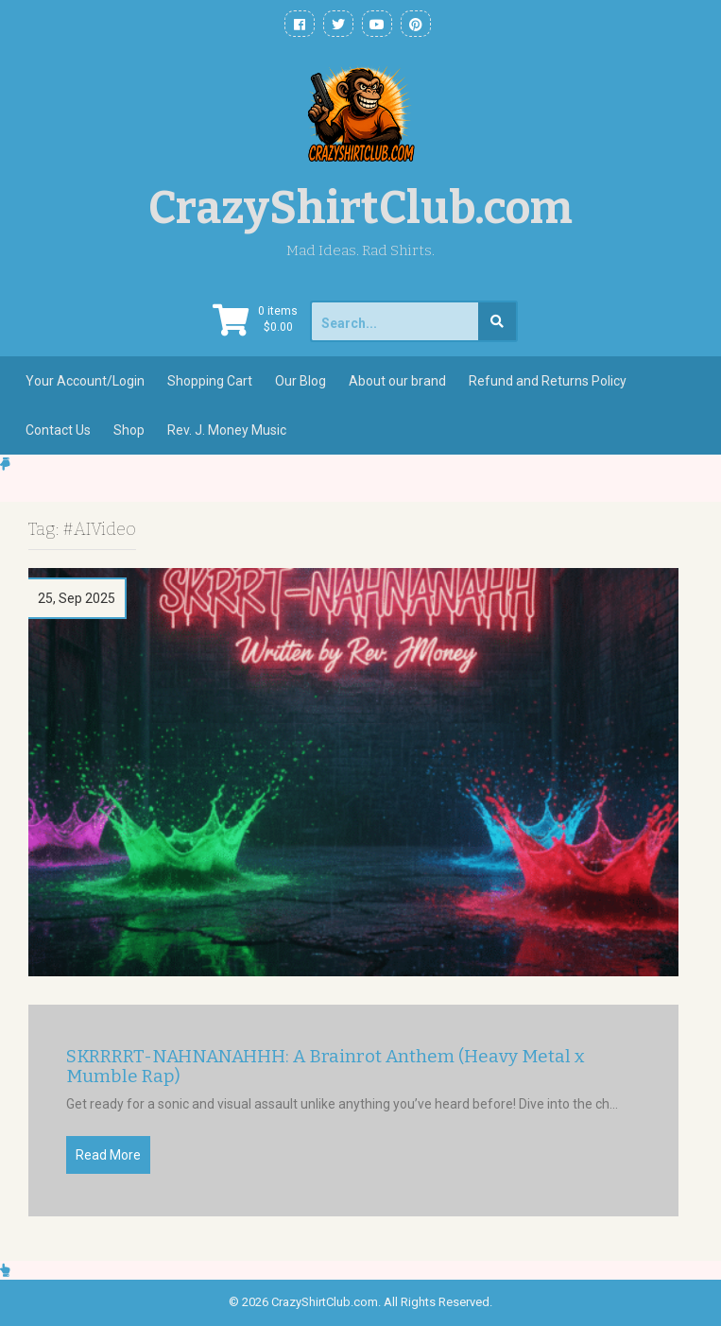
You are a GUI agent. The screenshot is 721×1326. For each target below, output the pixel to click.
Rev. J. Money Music (226, 430)
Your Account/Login (85, 380)
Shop (129, 430)
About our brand (397, 380)
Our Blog (300, 380)
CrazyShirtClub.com (360, 207)
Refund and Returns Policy (548, 380)
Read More (108, 1154)
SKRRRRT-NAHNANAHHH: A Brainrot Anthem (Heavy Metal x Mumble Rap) (325, 1067)
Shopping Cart (209, 380)
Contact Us (58, 430)
